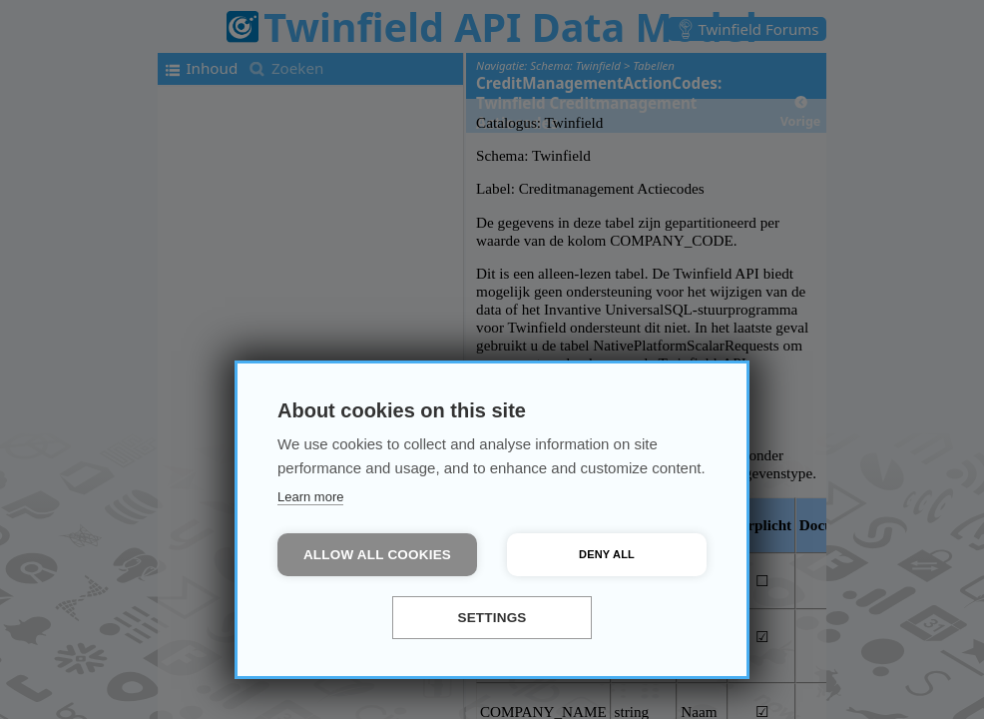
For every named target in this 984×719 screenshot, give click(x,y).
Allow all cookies (377, 554)
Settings (491, 617)
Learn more (310, 496)
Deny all (607, 554)
